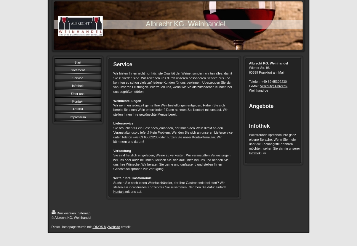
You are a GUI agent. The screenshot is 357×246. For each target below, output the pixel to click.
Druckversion (64, 213)
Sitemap (84, 213)
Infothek (255, 153)
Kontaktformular (203, 137)
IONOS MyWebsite (106, 227)
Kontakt (118, 191)
